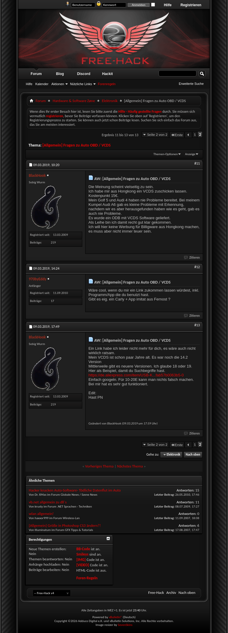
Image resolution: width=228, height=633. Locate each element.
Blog (60, 74)
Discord (84, 74)
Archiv (171, 592)
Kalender (41, 84)
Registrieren (190, 5)
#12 (197, 267)
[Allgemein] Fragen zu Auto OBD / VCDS (76, 145)
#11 (197, 163)
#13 (197, 325)
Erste (177, 135)
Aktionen (57, 84)
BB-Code (83, 549)
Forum (36, 74)
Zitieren (192, 258)
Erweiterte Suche (191, 83)
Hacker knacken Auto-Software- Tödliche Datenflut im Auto (75, 490)
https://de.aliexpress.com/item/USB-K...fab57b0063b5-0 (136, 375)
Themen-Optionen (165, 154)
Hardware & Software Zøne (74, 100)
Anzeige (190, 154)
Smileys (82, 554)
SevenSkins (125, 625)
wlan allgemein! (41, 513)
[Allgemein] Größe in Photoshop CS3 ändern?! (65, 525)
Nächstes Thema (130, 466)
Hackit (107, 74)
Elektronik (110, 100)
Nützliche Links (81, 84)
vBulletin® (115, 617)
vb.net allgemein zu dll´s (47, 502)
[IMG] (81, 559)
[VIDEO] (82, 565)
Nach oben (193, 455)
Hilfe (168, 5)
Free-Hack (156, 592)
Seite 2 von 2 (157, 134)
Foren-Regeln (86, 578)
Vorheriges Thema (99, 466)
